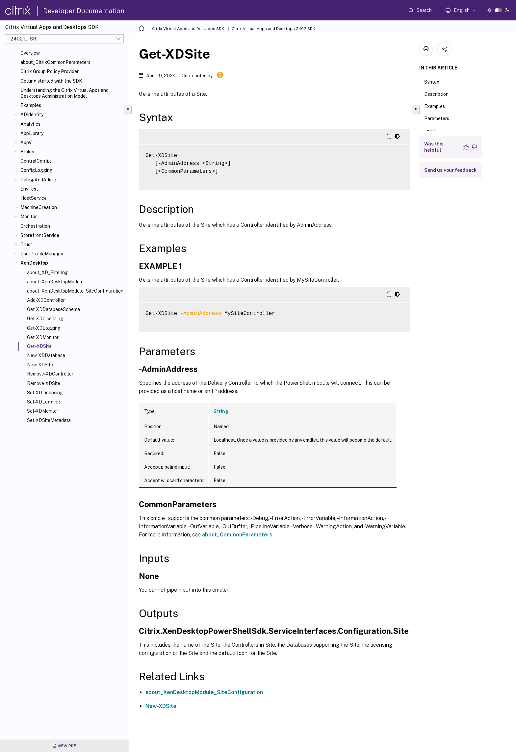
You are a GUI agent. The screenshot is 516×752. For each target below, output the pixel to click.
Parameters (440, 118)
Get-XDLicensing (45, 318)
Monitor (28, 216)
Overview (30, 53)
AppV (26, 142)
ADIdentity (31, 114)
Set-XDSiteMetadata (49, 420)
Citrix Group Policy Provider (49, 71)
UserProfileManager (42, 253)
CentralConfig (35, 161)
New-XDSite (40, 364)
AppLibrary (31, 133)
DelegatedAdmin (38, 179)
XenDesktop (34, 263)
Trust (26, 244)
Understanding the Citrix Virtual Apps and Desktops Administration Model (64, 93)
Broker (27, 151)
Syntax (435, 81)
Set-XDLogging (43, 401)
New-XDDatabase (46, 355)
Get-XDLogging (44, 328)
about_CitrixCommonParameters (55, 62)
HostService (33, 198)
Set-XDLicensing (45, 392)
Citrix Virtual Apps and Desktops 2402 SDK (273, 28)
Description (440, 93)
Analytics (30, 124)
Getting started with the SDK (51, 81)
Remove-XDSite (43, 383)
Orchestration (35, 226)
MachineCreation (38, 207)
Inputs (434, 130)
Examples (30, 105)
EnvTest (29, 189)
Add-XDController (46, 300)
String (221, 411)
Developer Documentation (83, 11)
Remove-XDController (50, 373)
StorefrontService (39, 235)
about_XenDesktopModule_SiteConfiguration (75, 291)
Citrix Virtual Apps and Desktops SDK (188, 28)
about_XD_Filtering (47, 272)
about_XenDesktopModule (55, 281)
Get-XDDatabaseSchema (53, 309)
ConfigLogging (36, 170)
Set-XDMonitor (42, 411)
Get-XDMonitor (43, 337)
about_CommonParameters (237, 535)
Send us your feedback (450, 170)
